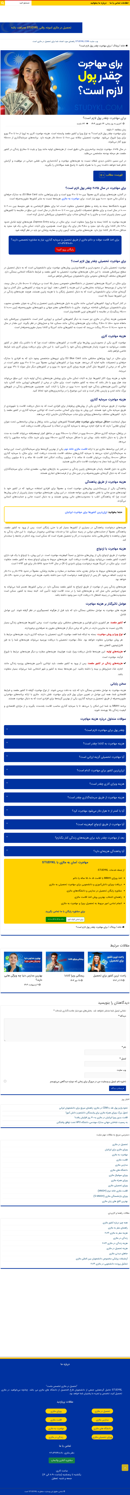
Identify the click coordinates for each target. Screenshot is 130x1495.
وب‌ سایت (121, 1070)
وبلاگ (116, 46)
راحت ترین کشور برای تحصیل (109, 976)
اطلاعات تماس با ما (119, 3)
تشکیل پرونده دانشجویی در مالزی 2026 (109, 1264)
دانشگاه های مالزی (119, 1170)
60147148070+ (65, 243)
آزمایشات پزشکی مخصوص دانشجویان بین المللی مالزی (102, 1258)
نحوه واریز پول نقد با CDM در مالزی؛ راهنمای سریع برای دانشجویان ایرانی (93, 1108)
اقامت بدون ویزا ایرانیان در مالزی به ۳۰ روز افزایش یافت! (101, 1117)
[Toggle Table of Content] (100, 175)
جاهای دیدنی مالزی (118, 1253)
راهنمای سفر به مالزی (118, 1228)
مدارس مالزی (121, 1165)
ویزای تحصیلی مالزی (118, 1185)
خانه (124, 46)
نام (124, 1047)
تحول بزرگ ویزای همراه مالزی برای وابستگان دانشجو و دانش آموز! (97, 1113)
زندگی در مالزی (120, 1238)
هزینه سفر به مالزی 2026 (116, 1233)
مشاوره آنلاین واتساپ (62, 1460)
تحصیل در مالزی (120, 1144)
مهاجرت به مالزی (70, 199)
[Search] (2, 2)
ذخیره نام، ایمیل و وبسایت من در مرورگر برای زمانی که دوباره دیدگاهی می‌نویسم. (87, 1081)
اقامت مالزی (122, 1160)
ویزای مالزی (53, 1411)
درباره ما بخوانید (98, 3)
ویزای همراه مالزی (119, 1180)
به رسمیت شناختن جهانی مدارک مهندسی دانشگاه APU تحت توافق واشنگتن (92, 1122)
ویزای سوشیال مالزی (118, 1175)
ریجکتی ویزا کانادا (74, 976)
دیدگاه (122, 1016)
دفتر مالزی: (61, 1453)
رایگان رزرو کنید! (65, 249)
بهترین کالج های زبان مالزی (115, 1201)
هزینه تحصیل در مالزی (117, 1248)
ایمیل (123, 1058)
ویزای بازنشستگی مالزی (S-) (110, 1196)
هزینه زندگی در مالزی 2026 (115, 1243)
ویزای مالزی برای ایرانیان (116, 1149)
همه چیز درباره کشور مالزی (115, 1222)
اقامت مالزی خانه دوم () (113, 1191)
